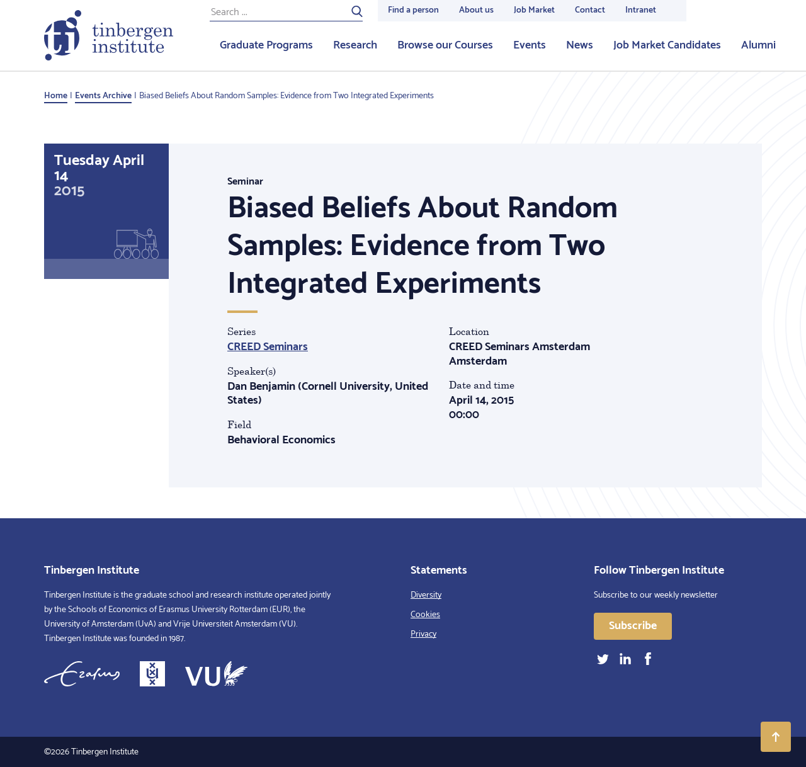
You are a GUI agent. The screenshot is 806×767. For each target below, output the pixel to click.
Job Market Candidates (667, 45)
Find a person (413, 10)
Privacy (423, 634)
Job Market (534, 10)
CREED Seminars (267, 347)
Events (529, 45)
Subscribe (633, 625)
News (579, 45)
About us (476, 10)
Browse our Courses (445, 45)
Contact (590, 10)
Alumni (758, 45)
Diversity (426, 595)
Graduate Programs (266, 45)
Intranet (640, 10)
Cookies (425, 615)
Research (355, 45)
